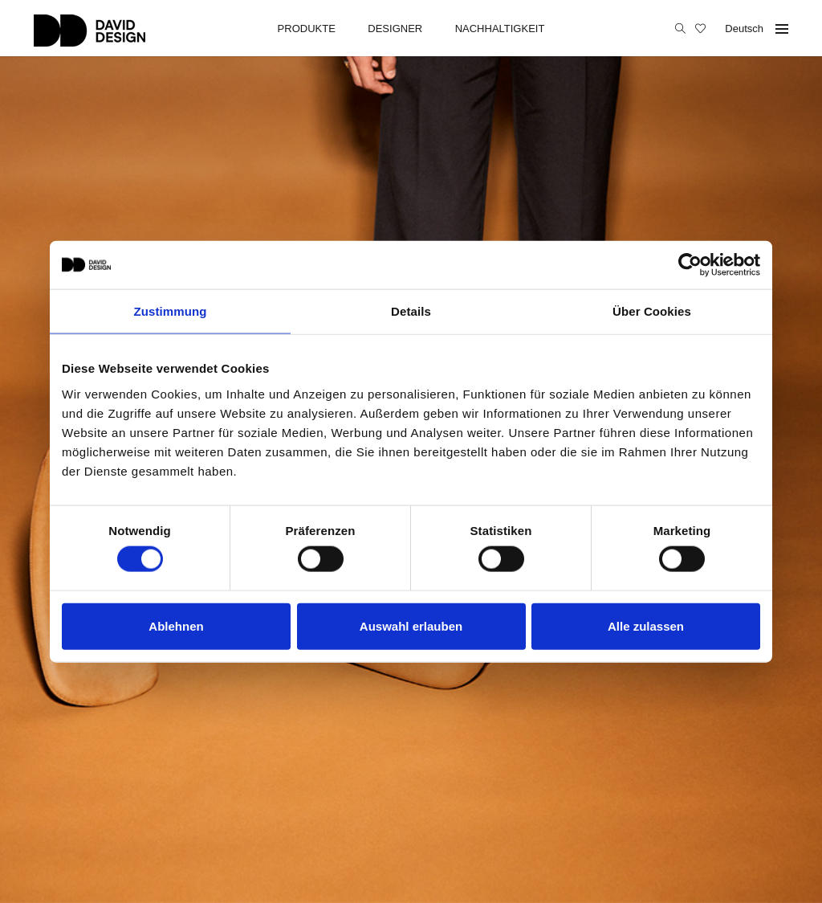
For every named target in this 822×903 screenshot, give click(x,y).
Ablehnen (176, 625)
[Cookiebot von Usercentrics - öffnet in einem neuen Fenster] (690, 265)
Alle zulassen (646, 625)
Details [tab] (411, 311)
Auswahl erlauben (411, 625)
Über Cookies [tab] (651, 311)
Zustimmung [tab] (170, 311)
